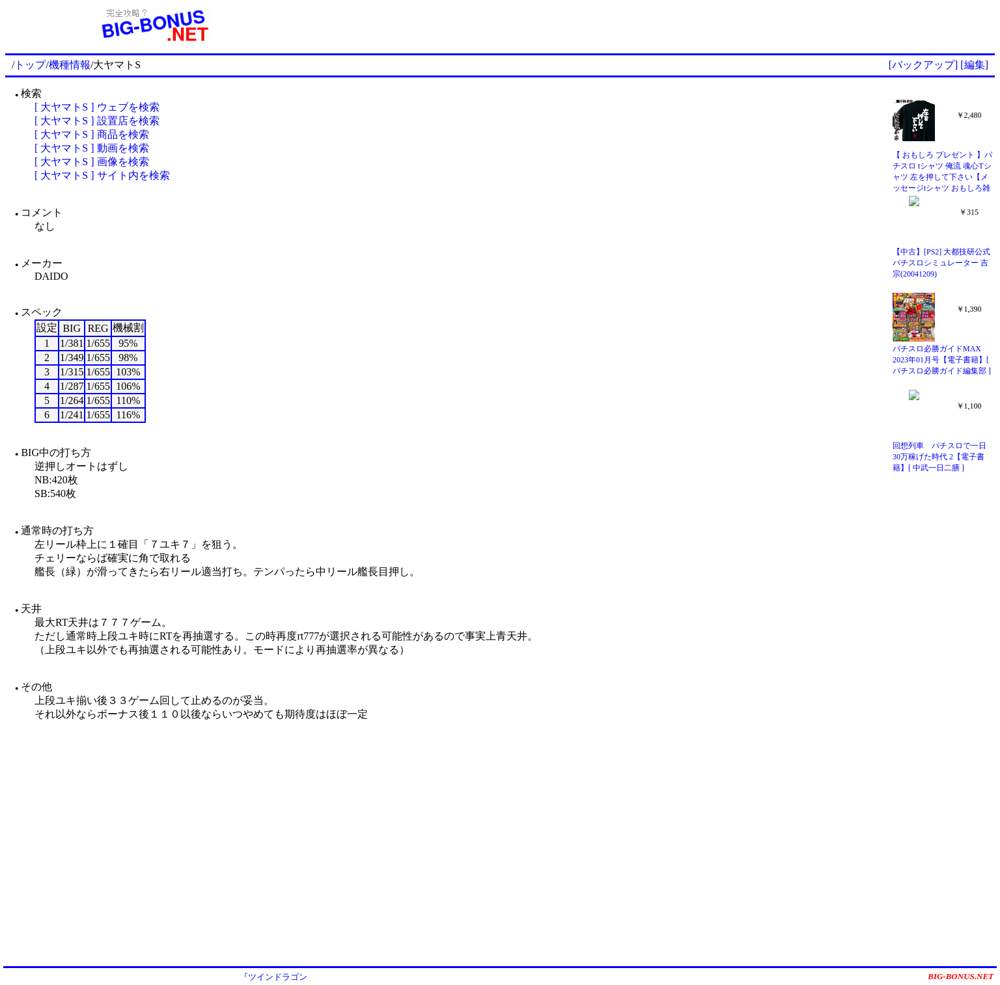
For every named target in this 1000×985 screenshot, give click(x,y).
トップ (30, 64)
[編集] (974, 64)
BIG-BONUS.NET (960, 976)
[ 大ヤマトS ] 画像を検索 (92, 161)
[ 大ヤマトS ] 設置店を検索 (97, 120)
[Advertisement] (648, 24)
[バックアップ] (923, 64)
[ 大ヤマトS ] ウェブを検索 (97, 107)
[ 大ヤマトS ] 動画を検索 (92, 148)
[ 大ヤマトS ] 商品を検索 (92, 134)
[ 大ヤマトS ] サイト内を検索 (102, 175)
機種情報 (69, 64)
